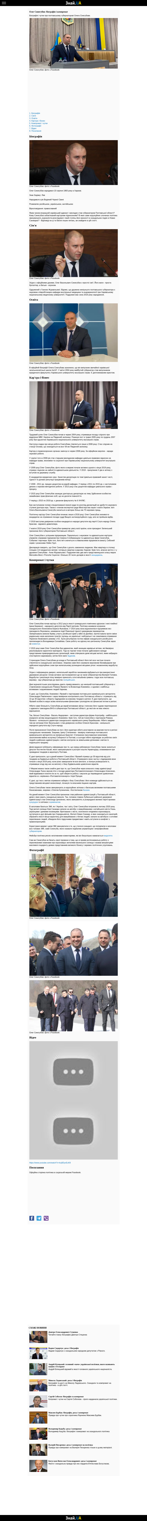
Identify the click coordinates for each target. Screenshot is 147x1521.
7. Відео (32, 128)
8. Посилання (35, 131)
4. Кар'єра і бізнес (37, 121)
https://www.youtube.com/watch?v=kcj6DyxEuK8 (50, 1163)
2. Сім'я (32, 116)
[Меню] (4, 3)
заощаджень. (97, 555)
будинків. (72, 656)
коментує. (36, 644)
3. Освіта (33, 118)
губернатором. (35, 831)
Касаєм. (86, 790)
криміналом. (55, 802)
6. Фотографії (35, 126)
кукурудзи (33, 802)
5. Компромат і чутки (38, 123)
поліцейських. (69, 680)
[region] (73, 92)
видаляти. (108, 836)
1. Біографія (34, 113)
